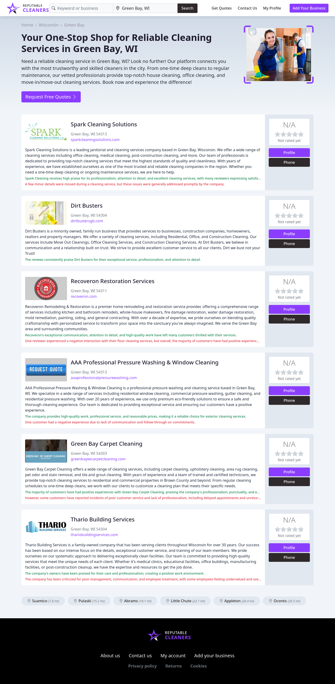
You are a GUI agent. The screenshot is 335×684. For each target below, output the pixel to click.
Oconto (284, 600)
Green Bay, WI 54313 (89, 134)
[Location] (145, 8)
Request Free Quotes (51, 97)
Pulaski (89, 600)
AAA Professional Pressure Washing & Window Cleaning (144, 362)
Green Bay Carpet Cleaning (106, 443)
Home (27, 25)
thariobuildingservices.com (94, 534)
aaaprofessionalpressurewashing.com (104, 377)
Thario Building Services (103, 519)
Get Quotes (222, 8)
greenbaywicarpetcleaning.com (98, 458)
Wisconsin (49, 25)
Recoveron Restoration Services (112, 281)
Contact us (140, 655)
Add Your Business (309, 8)
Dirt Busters (87, 205)
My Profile (272, 8)
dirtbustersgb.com (87, 220)
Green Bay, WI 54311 (89, 290)
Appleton (236, 600)
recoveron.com (84, 296)
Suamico (43, 600)
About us (110, 655)
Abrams (135, 600)
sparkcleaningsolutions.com (95, 139)
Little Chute (185, 600)
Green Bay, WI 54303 (89, 453)
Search (187, 8)
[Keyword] (81, 8)
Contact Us (247, 8)
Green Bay (74, 25)
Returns (173, 666)
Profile (289, 152)
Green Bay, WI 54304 (89, 215)
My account (173, 655)
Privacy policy (142, 666)
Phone (289, 162)
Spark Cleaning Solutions (104, 124)
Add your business (214, 655)
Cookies (198, 666)
